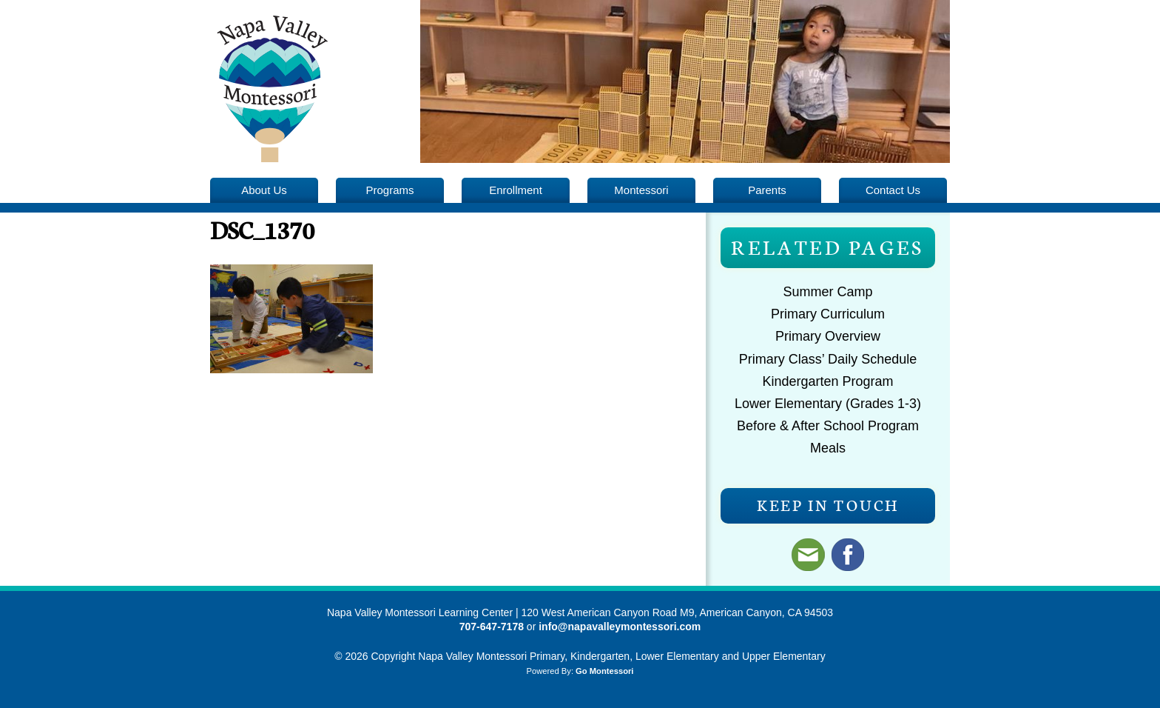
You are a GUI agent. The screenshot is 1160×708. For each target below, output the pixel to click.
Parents (767, 190)
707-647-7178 (491, 626)
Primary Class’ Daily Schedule (828, 359)
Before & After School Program (828, 425)
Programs (390, 190)
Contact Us (893, 190)
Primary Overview (827, 336)
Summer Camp (827, 291)
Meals (828, 448)
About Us (264, 190)
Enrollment (515, 190)
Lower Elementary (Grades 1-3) (828, 403)
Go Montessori (604, 671)
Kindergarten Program (827, 381)
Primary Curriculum (828, 314)
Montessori (641, 190)
